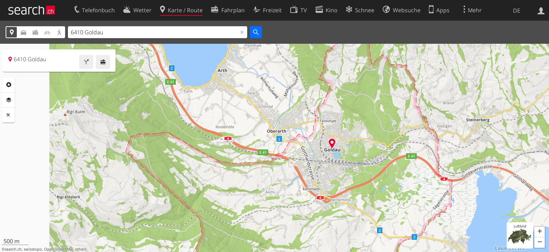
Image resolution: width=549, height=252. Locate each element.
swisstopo (33, 249)
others (80, 249)
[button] (539, 232)
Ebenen (9, 100)
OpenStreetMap (58, 249)
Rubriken (9, 84)
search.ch (13, 249)
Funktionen (9, 115)
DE (516, 10)
